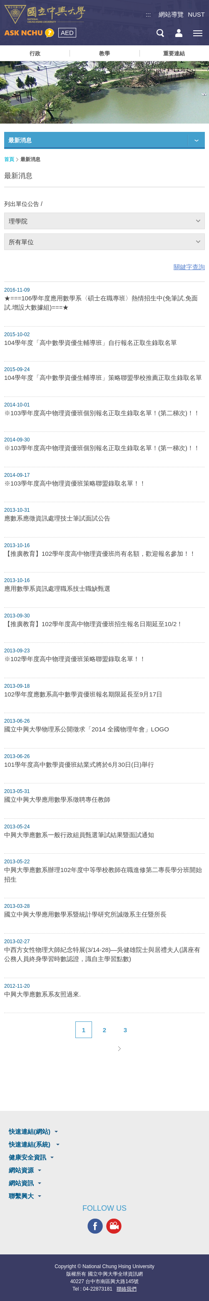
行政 (35, 53)
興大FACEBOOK (95, 1226)
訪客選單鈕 (179, 33)
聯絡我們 (127, 1289)
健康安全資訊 (27, 1157)
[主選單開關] (197, 33)
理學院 (18, 221)
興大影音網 (114, 1226)
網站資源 (21, 1170)
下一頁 (119, 1048)
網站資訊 (21, 1183)
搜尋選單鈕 (160, 33)
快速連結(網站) (29, 1131)
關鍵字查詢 (189, 266)
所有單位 (21, 241)
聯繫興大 (21, 1195)
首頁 (9, 159)
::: (148, 14)
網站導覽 (171, 14)
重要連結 (174, 53)
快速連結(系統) (30, 1144)
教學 (104, 53)
